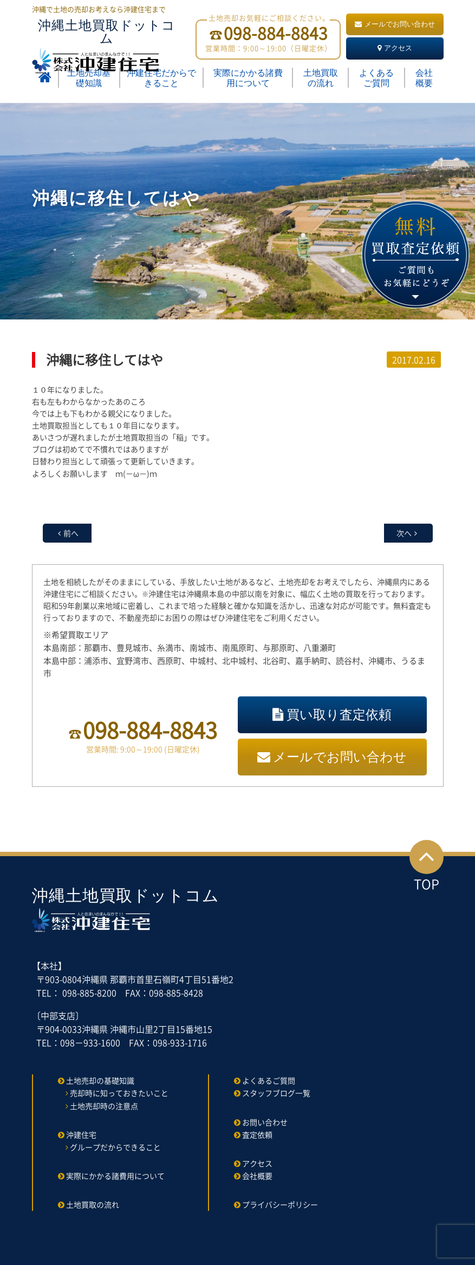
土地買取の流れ (320, 78)
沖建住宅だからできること (161, 78)
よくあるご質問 (376, 78)
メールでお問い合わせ (395, 24)
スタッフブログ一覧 (276, 1092)
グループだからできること (115, 1147)
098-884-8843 (150, 730)
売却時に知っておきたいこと (119, 1092)
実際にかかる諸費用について (248, 78)
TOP (426, 867)
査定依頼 (257, 1134)
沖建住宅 (81, 1134)
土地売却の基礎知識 (100, 1080)
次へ (404, 532)
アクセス (395, 48)
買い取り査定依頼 (332, 714)
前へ (71, 532)
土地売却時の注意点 (104, 1105)
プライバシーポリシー (280, 1204)
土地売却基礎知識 (88, 78)
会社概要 (424, 78)
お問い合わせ (265, 1122)
